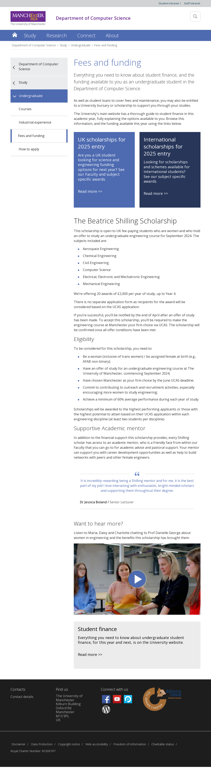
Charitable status (162, 744)
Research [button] (56, 35)
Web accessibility (97, 744)
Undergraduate (80, 45)
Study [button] (30, 35)
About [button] (112, 35)
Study (63, 45)
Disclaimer (19, 744)
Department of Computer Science (34, 45)
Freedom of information (130, 744)
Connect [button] (86, 35)
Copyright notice (69, 744)
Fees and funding (105, 45)
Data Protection (42, 744)
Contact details (22, 696)
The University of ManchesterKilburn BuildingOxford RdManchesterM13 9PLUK (69, 708)
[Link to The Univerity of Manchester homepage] (28, 18)
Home (15, 35)
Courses (25, 109)
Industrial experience (35, 122)
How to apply (29, 149)
